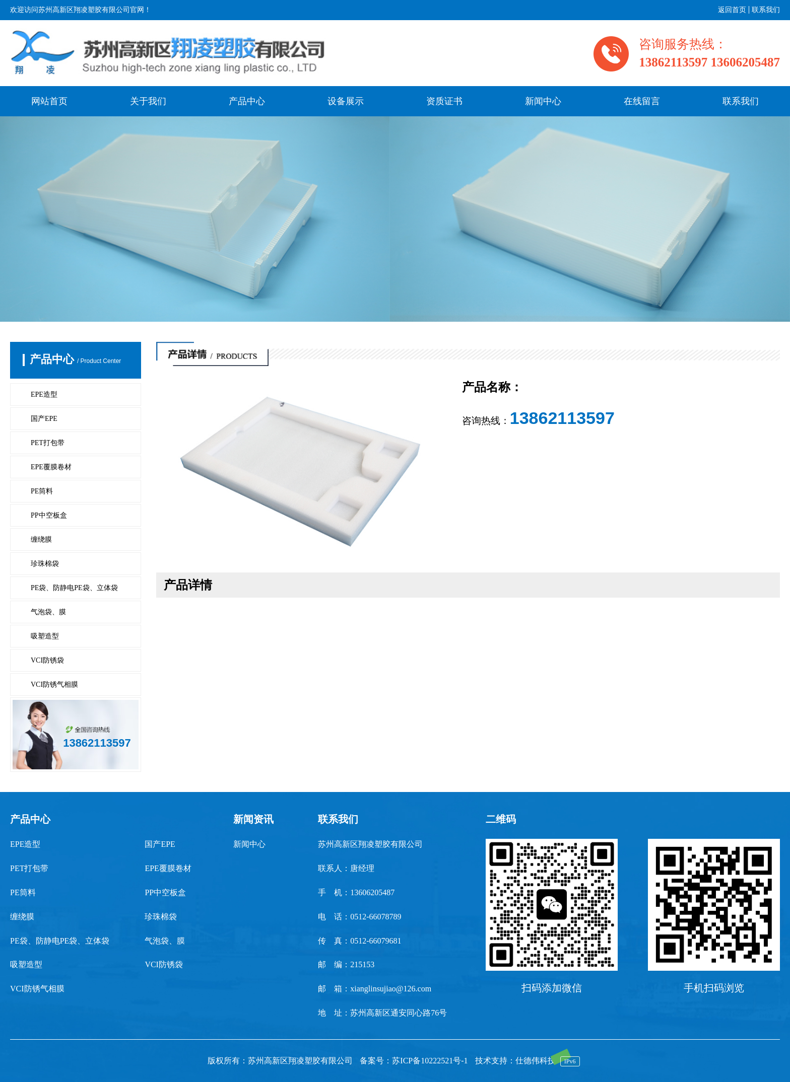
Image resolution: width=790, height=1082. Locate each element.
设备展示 (345, 101)
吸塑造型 (45, 636)
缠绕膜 (41, 539)
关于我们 (148, 101)
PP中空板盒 (49, 515)
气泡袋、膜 (48, 612)
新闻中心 (543, 101)
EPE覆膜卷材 (51, 467)
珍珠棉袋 (45, 563)
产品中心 (247, 101)
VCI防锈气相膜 (54, 684)
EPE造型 (44, 394)
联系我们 (766, 10)
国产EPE (44, 418)
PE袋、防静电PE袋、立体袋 (74, 588)
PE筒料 (42, 491)
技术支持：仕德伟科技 (515, 1060)
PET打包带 (47, 443)
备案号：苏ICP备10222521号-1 (414, 1060)
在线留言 (642, 101)
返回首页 (732, 10)
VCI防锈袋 (47, 660)
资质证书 (444, 101)
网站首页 (49, 101)
